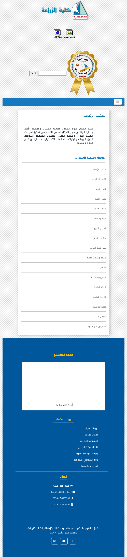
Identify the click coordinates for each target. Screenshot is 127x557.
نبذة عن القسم (99, 238)
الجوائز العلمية (100, 287)
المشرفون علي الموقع (96, 326)
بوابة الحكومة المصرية (87, 453)
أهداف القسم (100, 209)
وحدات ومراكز (91, 434)
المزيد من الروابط (89, 466)
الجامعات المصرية (89, 441)
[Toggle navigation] (118, 101)
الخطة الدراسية (99, 307)
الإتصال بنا (101, 317)
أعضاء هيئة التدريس (97, 248)
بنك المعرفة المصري (88, 447)
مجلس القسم (100, 199)
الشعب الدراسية (99, 179)
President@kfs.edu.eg (63, 492)
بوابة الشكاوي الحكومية (86, 459)
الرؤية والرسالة (99, 218)
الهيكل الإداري (100, 228)
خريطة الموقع (91, 428)
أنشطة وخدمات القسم (96, 258)
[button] (73, 541)
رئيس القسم (100, 189)
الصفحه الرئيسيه (99, 169)
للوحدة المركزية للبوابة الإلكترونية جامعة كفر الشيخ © (52, 530)
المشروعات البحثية (98, 277)
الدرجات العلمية (99, 297)
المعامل (103, 267)
